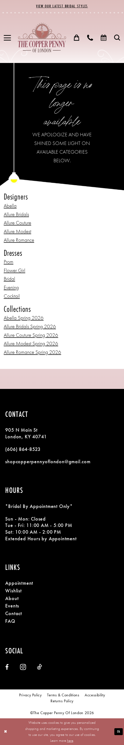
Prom (8, 261)
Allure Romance (19, 240)
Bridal (9, 278)
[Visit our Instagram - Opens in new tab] (23, 667)
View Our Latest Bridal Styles (62, 6)
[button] (7, 38)
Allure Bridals (16, 214)
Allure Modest (17, 231)
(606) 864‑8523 (23, 449)
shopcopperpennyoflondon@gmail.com (47, 461)
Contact (13, 613)
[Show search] (117, 38)
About (12, 598)
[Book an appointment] (104, 38)
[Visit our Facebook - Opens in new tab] (7, 667)
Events (12, 606)
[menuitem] (7, 38)
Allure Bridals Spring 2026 (30, 326)
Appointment (19, 583)
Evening (11, 287)
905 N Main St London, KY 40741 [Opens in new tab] (26, 433)
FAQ (10, 621)
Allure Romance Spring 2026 (32, 352)
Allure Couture (17, 222)
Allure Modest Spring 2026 (31, 343)
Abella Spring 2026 (24, 317)
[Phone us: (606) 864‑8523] (90, 38)
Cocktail (12, 296)
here (70, 740)
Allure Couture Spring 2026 (31, 335)
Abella (10, 205)
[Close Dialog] (5, 731)
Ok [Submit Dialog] (118, 731)
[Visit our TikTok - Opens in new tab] (39, 667)
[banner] (42, 38)
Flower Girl (14, 270)
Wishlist (13, 590)
